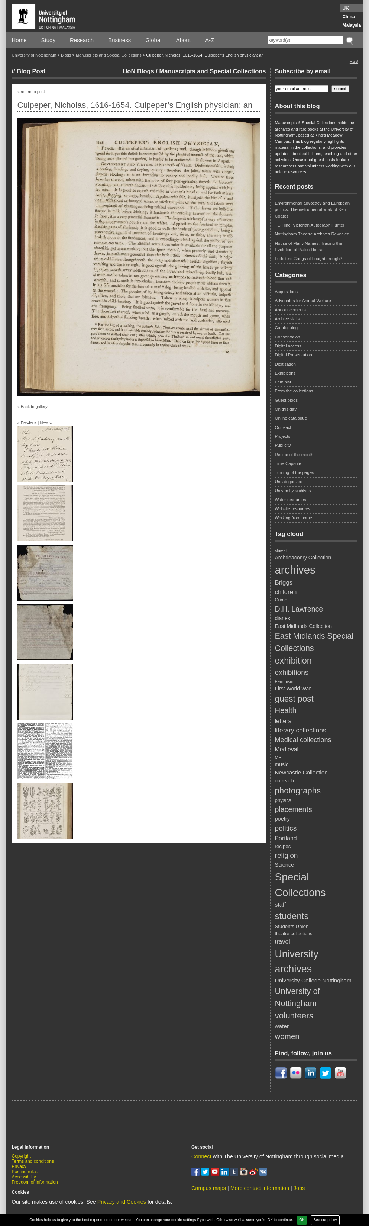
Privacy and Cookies (121, 1202)
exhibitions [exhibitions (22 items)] (292, 672)
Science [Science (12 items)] (284, 865)
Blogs (66, 55)
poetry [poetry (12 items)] (282, 819)
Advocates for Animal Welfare (303, 300)
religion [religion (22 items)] (286, 855)
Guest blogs (286, 400)
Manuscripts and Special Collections (109, 55)
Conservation (287, 337)
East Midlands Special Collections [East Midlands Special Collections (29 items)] (314, 642)
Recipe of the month (294, 454)
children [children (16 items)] (286, 592)
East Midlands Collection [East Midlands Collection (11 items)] (303, 626)
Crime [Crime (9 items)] (281, 600)
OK (301, 1220)
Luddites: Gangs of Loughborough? (308, 258)
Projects (283, 436)
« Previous (27, 423)
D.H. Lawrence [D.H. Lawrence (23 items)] (299, 609)
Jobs (299, 1188)
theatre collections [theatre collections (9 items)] (294, 933)
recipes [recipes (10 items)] (283, 846)
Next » (46, 423)
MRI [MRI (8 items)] (279, 757)
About (183, 40)
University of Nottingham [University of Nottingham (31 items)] (297, 997)
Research (82, 40)
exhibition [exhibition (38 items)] (293, 660)
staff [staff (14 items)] (280, 905)
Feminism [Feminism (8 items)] (284, 681)
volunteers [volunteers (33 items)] (294, 1015)
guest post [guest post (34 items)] (294, 698)
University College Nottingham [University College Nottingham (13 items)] (313, 980)
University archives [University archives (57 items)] (296, 962)
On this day (286, 409)
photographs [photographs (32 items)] (298, 790)
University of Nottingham (34, 55)
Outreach (284, 427)
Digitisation (285, 364)
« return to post (31, 91)
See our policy (325, 1220)
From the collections (294, 391)
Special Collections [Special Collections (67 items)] (300, 884)
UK (345, 8)
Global (153, 40)
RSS (354, 61)
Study (48, 40)
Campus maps (208, 1188)
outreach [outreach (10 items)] (284, 780)
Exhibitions (285, 373)
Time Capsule (288, 463)
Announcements (290, 310)
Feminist (283, 382)
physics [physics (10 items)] (283, 800)
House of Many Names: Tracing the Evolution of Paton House (308, 246)
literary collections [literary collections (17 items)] (300, 730)
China (348, 16)
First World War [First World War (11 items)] (293, 688)
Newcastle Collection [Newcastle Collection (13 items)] (301, 772)
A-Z (209, 40)
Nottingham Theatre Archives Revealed (312, 234)
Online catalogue (291, 418)
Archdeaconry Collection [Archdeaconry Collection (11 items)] (303, 558)
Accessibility (24, 1177)
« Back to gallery (32, 406)
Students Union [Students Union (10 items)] (292, 926)
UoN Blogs (138, 71)
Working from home (294, 518)
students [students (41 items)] (292, 916)
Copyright (21, 1156)
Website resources (292, 509)
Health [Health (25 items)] (286, 710)
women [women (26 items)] (287, 1036)
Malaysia (351, 25)
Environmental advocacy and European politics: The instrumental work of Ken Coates (312, 209)
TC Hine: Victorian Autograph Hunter (309, 225)
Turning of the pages (294, 472)
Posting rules (25, 1171)
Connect (201, 1156)
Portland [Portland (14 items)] (286, 838)
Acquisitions (286, 291)
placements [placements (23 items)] (293, 809)
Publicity (283, 445)
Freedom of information (35, 1182)
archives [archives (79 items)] (295, 570)
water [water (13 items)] (282, 1026)
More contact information (259, 1188)
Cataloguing (286, 327)
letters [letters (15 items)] (283, 721)
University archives (293, 490)
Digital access (288, 346)
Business (119, 40)
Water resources (290, 499)
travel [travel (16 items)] (282, 941)
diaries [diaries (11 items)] (282, 618)
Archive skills (287, 319)
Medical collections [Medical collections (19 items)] (303, 740)
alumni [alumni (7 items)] (281, 551)
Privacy (19, 1166)
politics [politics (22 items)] (286, 828)
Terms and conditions (33, 1161)
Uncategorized (288, 481)
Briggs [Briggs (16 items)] (284, 582)
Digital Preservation (293, 355)
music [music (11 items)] (282, 764)
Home (19, 40)
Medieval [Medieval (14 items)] (287, 749)
